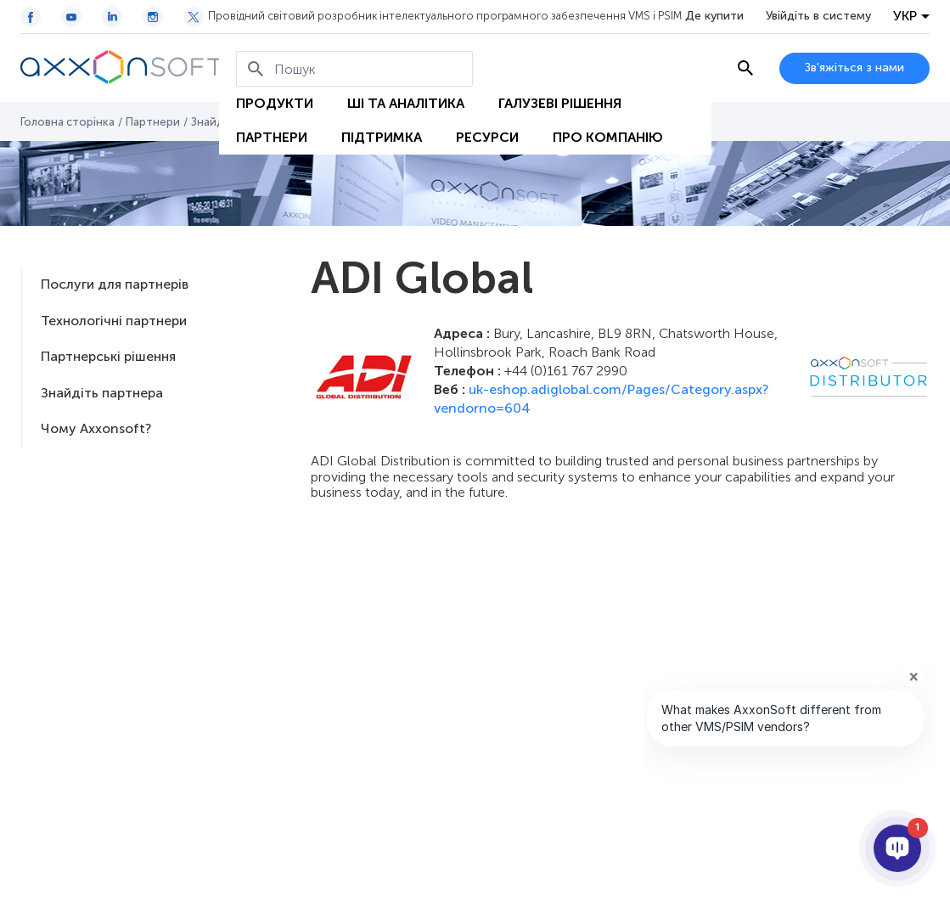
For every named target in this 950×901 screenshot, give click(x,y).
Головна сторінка (67, 121)
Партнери (271, 137)
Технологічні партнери (114, 321)
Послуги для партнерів (114, 284)
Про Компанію (608, 137)
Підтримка (381, 137)
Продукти (274, 103)
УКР (905, 16)
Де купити (714, 16)
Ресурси (487, 137)
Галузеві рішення (559, 103)
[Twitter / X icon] (193, 17)
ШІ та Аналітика (405, 103)
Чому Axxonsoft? (96, 428)
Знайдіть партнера (102, 393)
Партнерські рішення (108, 356)
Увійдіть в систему (818, 16)
